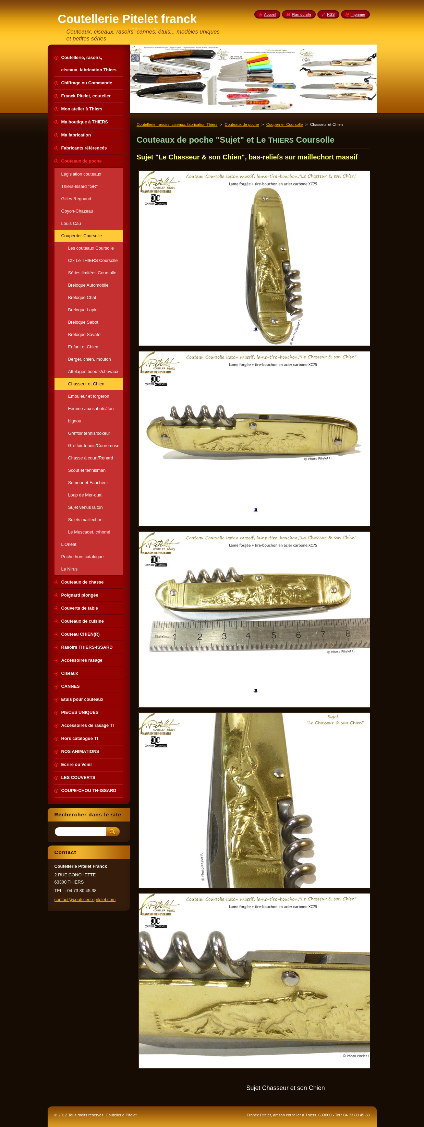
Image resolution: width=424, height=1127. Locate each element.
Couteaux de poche (242, 124)
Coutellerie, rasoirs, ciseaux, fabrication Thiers (177, 124)
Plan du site (301, 14)
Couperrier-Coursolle (284, 124)
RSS (331, 14)
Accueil (270, 14)
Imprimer (358, 14)
